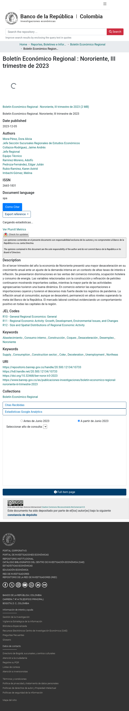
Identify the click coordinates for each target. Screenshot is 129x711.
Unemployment (95, 354)
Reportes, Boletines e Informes (48, 44)
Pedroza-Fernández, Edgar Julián (23, 164)
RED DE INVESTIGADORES (16, 574)
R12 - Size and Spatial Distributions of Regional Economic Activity (44, 325)
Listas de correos (11, 667)
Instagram (18, 584)
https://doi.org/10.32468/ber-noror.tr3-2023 (30, 375)
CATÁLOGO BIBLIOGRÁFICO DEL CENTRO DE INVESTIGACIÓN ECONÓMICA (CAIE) (43, 562)
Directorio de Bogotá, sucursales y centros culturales (29, 653)
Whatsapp (31, 584)
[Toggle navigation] (105, 4)
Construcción (56, 337)
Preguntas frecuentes (13, 635)
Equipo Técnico (12, 156)
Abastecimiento (13, 337)
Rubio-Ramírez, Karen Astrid (20, 168)
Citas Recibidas (14, 405)
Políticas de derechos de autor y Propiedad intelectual (29, 688)
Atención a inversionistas (15, 671)
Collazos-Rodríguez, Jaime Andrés (24, 147)
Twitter (11, 584)
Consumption (22, 354)
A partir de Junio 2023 (93, 421)
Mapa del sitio (10, 700)
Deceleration (76, 354)
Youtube (24, 584)
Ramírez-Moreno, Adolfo (18, 160)
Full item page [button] (64, 492)
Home (23, 44)
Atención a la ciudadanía (15, 658)
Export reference (15, 214)
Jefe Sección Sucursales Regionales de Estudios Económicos (41, 143)
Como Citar (12, 207)
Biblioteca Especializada (15, 626)
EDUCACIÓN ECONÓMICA (15, 569)
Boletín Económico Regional (87, 44)
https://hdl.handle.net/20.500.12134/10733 (30, 371)
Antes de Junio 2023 (35, 421)
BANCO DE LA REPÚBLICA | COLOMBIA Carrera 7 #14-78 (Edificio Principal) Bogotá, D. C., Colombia (23, 599)
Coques (72, 337)
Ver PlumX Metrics (14, 229)
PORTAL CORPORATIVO (15, 550)
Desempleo (107, 337)
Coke (62, 354)
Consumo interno (35, 337)
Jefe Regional (11, 151)
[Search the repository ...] (56, 31)
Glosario (7, 639)
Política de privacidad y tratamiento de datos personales (31, 683)
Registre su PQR (11, 662)
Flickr (44, 584)
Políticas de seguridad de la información (23, 692)
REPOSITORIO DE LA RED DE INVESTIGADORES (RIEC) (30, 577)
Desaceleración (88, 337)
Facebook (5, 584)
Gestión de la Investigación (16, 617)
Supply (7, 354)
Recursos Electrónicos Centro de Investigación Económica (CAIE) (35, 630)
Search (115, 31)
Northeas (112, 354)
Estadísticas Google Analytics (23, 411)
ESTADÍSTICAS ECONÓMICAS (18, 565)
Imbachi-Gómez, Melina (17, 173)
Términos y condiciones (15, 679)
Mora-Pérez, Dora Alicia (17, 139)
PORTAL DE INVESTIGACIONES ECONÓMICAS (26, 554)
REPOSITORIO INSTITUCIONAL (18, 558)
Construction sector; (45, 354)
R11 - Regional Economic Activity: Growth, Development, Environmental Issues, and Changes (60, 321)
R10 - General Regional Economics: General (30, 316)
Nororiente (9, 342)
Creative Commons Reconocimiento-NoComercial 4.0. (63, 507)
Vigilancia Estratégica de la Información (22, 621)
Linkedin (38, 584)
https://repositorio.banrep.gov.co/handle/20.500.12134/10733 (42, 367)
